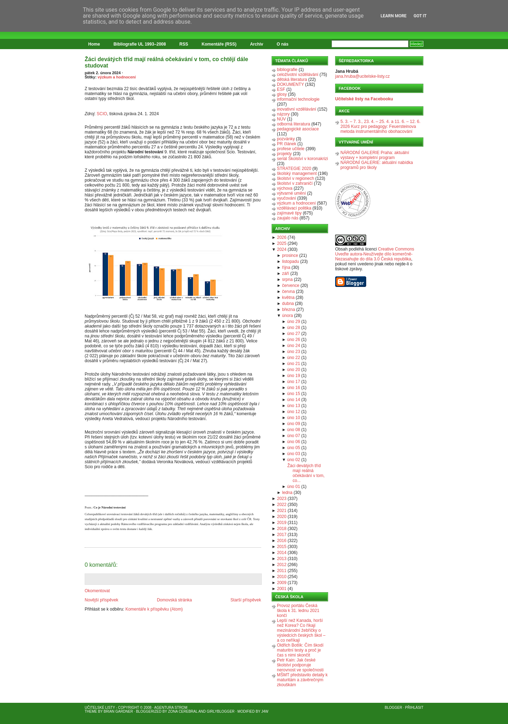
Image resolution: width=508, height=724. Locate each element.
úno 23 (293, 351)
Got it (420, 15)
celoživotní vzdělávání (297, 74)
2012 (281, 564)
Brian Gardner (118, 711)
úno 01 (293, 486)
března (288, 309)
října (286, 267)
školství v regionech (295, 178)
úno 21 (293, 363)
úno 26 (293, 339)
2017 (281, 534)
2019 (281, 522)
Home (94, 44)
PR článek (286, 143)
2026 (281, 237)
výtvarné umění (291, 193)
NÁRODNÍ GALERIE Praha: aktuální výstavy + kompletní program (374, 155)
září (285, 273)
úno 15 (293, 393)
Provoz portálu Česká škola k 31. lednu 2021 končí (298, 610)
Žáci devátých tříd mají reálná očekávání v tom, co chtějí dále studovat (166, 62)
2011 (281, 570)
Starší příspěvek (245, 600)
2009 (281, 582)
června (288, 291)
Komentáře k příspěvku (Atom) (154, 609)
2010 (281, 576)
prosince (290, 255)
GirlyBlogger (221, 711)
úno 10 (293, 417)
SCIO (102, 113)
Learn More (394, 15)
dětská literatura (292, 79)
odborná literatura (293, 124)
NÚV (281, 119)
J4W (264, 711)
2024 (281, 249)
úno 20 (293, 369)
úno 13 (293, 405)
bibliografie (287, 69)
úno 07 (293, 435)
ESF (281, 89)
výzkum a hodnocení (117, 77)
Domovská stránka (174, 600)
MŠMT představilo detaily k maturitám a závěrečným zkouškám (302, 679)
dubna (288, 303)
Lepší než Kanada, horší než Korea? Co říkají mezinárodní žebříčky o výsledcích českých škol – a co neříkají (301, 630)
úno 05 (293, 447)
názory (283, 114)
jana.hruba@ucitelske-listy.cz (362, 76)
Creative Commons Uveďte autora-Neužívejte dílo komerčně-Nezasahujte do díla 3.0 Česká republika (374, 254)
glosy (282, 94)
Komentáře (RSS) (219, 44)
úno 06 (293, 441)
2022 (281, 504)
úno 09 (293, 423)
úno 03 (293, 453)
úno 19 (293, 375)
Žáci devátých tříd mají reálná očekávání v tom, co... (306, 473)
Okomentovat (97, 590)
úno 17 (293, 381)
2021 (281, 510)
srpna (287, 279)
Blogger (393, 708)
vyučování (286, 198)
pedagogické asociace (298, 128)
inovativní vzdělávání (296, 109)
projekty (284, 153)
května (288, 297)
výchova (284, 188)
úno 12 (293, 411)
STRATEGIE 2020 (294, 168)
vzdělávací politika (294, 208)
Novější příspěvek (101, 600)
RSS (184, 44)
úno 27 (293, 333)
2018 (281, 528)
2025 (281, 243)
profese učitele (290, 148)
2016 (281, 540)
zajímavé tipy (289, 213)
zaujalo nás (287, 218)
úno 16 (293, 387)
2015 (281, 546)
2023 (281, 498)
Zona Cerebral (183, 711)
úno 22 (293, 357)
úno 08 (293, 429)
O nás (282, 44)
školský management (297, 173)
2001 (281, 588)
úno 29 (293, 321)
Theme (91, 711)
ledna (287, 492)
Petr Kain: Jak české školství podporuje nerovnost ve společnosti (300, 665)
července (291, 285)
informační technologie (298, 99)
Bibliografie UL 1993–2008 (140, 44)
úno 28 (293, 327)
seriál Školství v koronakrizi (302, 158)
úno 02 (293, 459)
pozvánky (286, 138)
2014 (281, 552)
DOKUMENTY (290, 84)
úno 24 (293, 345)
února (287, 315)
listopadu (290, 261)
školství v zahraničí (295, 183)
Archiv (256, 44)
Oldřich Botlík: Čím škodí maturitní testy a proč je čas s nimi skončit (300, 650)
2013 (281, 558)
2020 (281, 516)
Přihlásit (414, 708)
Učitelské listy (100, 708)
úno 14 (293, 399)
